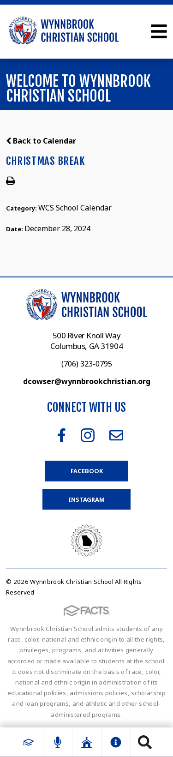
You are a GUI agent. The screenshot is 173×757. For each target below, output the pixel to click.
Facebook (61, 435)
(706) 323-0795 (86, 364)
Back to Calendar (41, 141)
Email (116, 435)
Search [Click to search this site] (145, 742)
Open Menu (159, 31)
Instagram (88, 435)
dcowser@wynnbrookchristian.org (86, 381)
